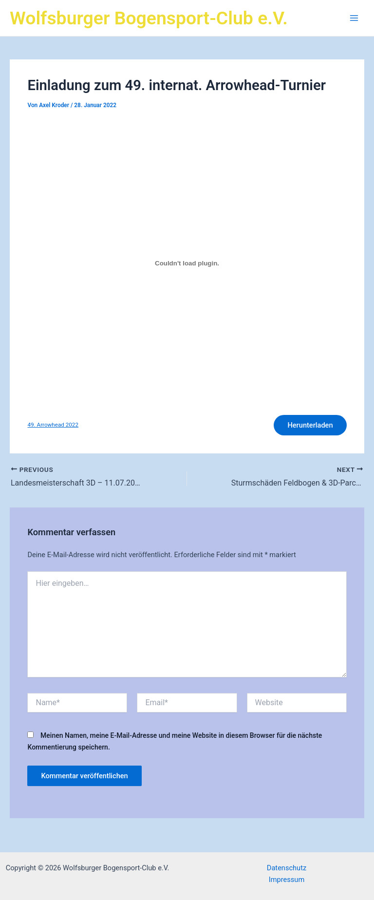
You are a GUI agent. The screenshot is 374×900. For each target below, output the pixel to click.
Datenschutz (286, 867)
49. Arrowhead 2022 (52, 424)
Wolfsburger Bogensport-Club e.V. (149, 18)
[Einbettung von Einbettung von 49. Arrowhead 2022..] (186, 263)
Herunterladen (310, 425)
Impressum (286, 879)
